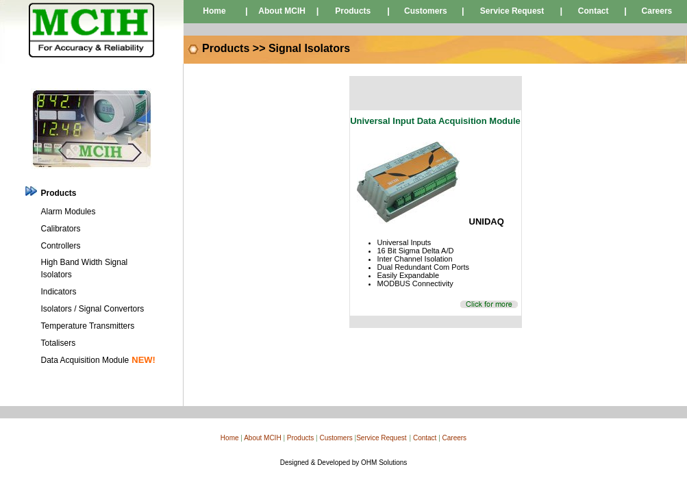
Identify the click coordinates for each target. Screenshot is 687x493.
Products (353, 11)
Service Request (512, 11)
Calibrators (61, 228)
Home (214, 11)
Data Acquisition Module (85, 360)
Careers (657, 11)
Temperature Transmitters (88, 326)
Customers (425, 11)
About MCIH (281, 11)
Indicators (59, 291)
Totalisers (58, 343)
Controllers (61, 246)
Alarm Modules (68, 211)
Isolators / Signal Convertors (93, 309)
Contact (593, 11)
